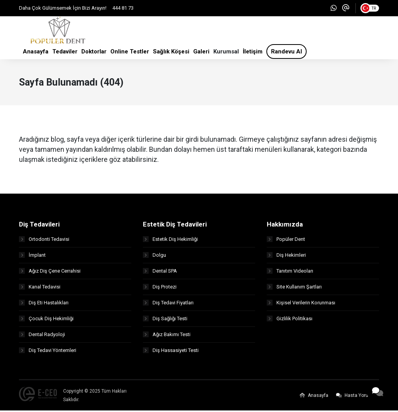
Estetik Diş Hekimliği (170, 241)
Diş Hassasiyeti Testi (171, 352)
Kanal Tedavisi (39, 288)
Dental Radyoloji (42, 336)
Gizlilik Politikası (289, 320)
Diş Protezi (160, 288)
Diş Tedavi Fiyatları (168, 304)
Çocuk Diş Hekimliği (46, 320)
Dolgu (154, 256)
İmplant (32, 256)
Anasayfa (314, 397)
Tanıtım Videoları (290, 272)
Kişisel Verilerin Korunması (301, 304)
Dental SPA (160, 272)
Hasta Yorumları (357, 397)
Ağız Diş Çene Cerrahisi (50, 272)
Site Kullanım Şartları (294, 288)
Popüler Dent (286, 241)
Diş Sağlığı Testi (165, 320)
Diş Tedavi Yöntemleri (47, 352)
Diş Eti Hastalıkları (44, 304)
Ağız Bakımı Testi (166, 336)
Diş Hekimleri (286, 256)
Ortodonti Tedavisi (44, 241)
